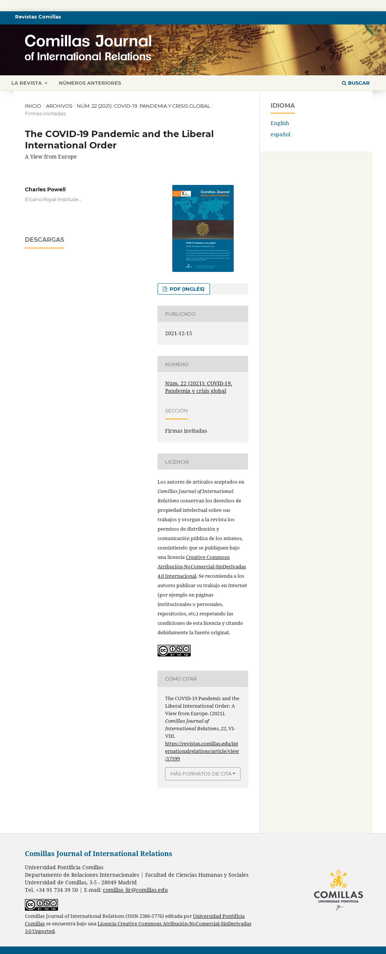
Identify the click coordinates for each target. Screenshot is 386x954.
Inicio (33, 106)
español (280, 134)
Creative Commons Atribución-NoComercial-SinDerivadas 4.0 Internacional (202, 566)
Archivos (59, 106)
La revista (27, 83)
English (280, 123)
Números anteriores (90, 83)
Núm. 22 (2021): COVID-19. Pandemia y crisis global (143, 106)
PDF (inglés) (186, 289)
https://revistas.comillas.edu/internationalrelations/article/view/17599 (202, 751)
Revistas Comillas (38, 17)
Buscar (356, 83)
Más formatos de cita (200, 774)
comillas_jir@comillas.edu (135, 889)
